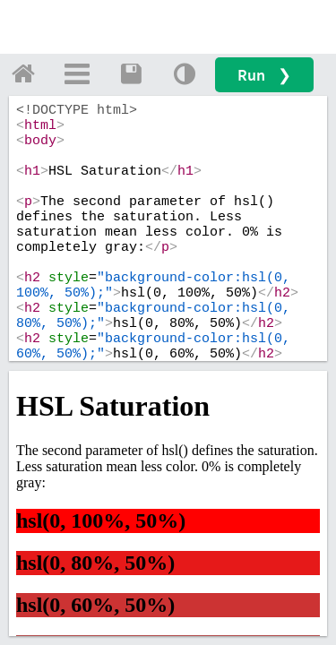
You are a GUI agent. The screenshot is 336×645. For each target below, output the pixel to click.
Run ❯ (264, 74)
